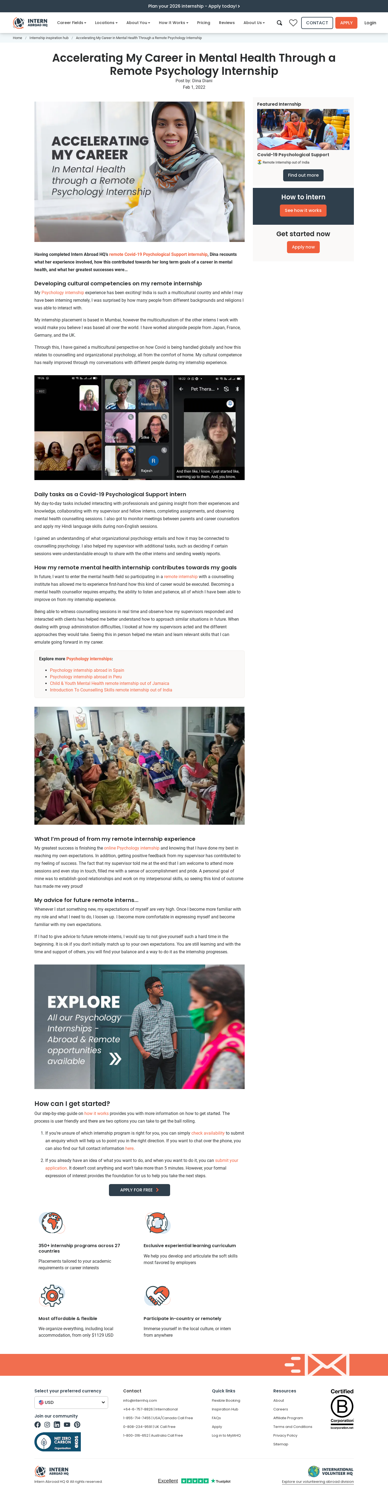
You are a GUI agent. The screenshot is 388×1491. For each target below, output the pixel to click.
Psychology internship (63, 292)
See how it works (303, 210)
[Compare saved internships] (293, 23)
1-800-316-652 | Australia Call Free (153, 1435)
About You (138, 22)
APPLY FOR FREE (136, 1190)
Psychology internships (89, 658)
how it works (96, 1113)
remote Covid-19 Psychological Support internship (158, 254)
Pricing (203, 22)
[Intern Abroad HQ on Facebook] (37, 1424)
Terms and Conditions (292, 1426)
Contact (317, 23)
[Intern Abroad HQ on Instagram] (47, 1424)
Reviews (227, 22)
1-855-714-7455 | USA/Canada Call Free (158, 1418)
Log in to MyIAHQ (226, 1435)
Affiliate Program (288, 1418)
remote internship (181, 576)
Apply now (303, 247)
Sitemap (280, 1444)
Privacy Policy (285, 1435)
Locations (106, 22)
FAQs (216, 1418)
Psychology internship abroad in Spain (87, 670)
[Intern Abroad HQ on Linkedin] (57, 1424)
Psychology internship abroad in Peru (86, 676)
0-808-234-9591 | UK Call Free (149, 1426)
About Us (254, 22)
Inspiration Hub (225, 1409)
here (129, 1148)
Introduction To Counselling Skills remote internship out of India (111, 690)
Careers (280, 1409)
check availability (208, 1133)
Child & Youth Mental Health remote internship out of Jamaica (109, 683)
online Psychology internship (131, 848)
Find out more (303, 175)
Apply (346, 23)
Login (371, 23)
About (278, 1400)
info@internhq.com (140, 1400)
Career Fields (72, 22)
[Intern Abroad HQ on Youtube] (67, 1424)
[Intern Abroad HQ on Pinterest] (77, 1424)
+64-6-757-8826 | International (150, 1409)
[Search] (279, 22)
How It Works (173, 22)
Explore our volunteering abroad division (318, 1481)
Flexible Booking (226, 1400)
